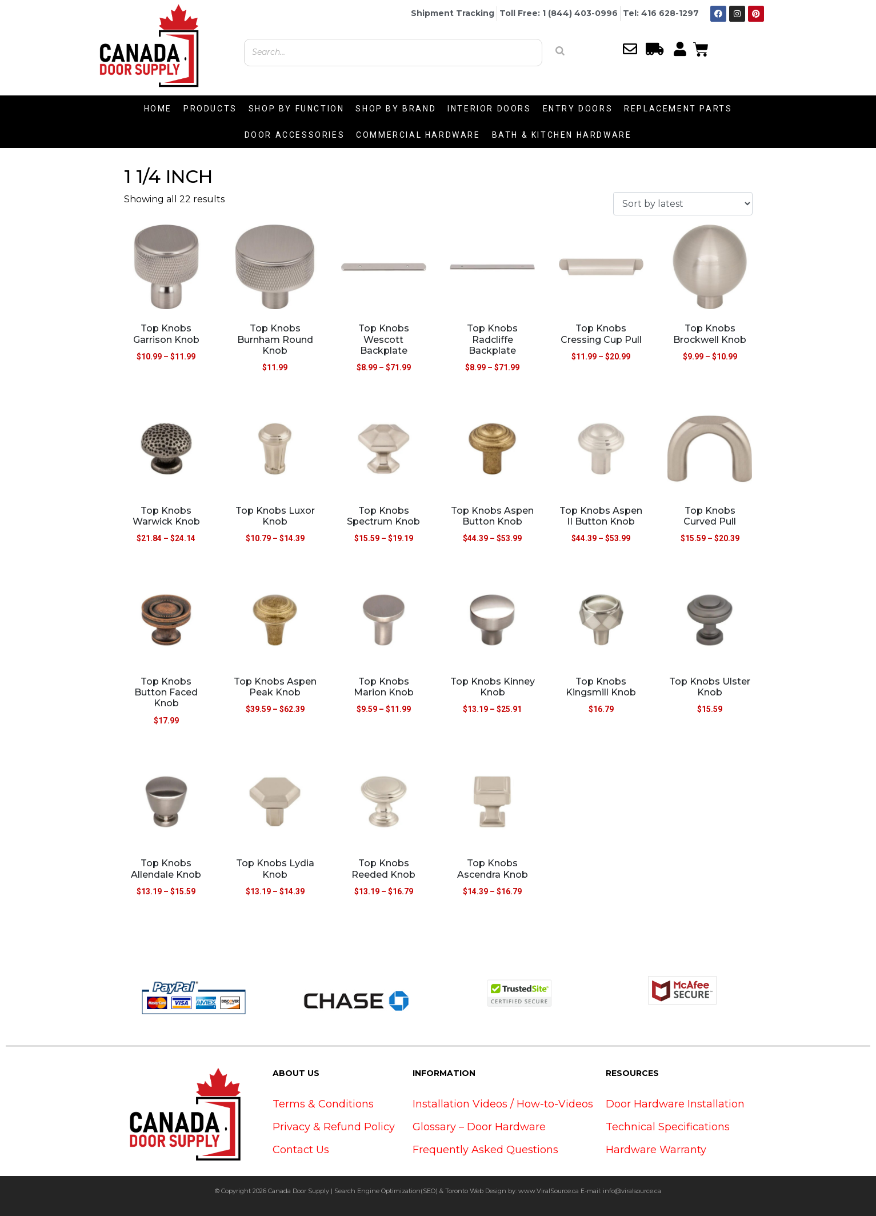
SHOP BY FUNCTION (297, 108)
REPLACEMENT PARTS (678, 108)
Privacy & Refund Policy (334, 1127)
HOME (158, 108)
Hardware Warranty (656, 1149)
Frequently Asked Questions (485, 1149)
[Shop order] (682, 203)
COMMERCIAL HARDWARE (418, 134)
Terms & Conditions (323, 1104)
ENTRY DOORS (578, 108)
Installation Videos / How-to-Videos (503, 1104)
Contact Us (301, 1149)
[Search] (560, 50)
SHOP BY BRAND (395, 108)
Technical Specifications (668, 1127)
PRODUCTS (210, 108)
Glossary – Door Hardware (479, 1127)
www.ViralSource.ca (548, 1191)
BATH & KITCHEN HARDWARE (562, 134)
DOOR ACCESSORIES (295, 134)
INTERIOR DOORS (489, 108)
